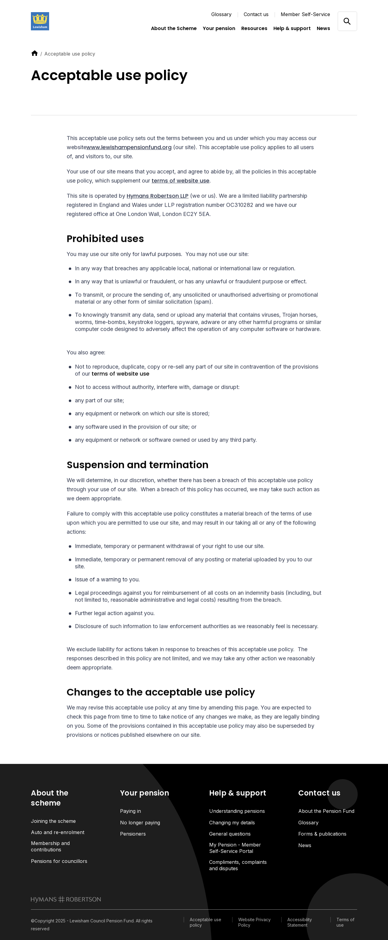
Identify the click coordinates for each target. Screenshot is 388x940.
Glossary (221, 14)
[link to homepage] (66, 899)
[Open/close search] (347, 21)
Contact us (256, 14)
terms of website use (180, 181)
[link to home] (34, 53)
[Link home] (61, 21)
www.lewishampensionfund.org (129, 148)
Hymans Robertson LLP (158, 196)
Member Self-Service (305, 14)
